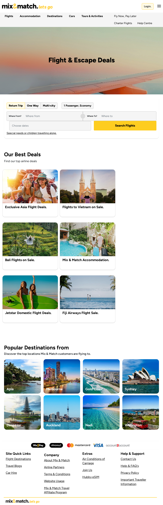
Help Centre (144, 23)
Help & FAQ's (130, 466)
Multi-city (49, 105)
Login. (147, 6)
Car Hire (11, 473)
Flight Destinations (18, 459)
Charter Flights (123, 23)
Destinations (54, 16)
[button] (158, 6)
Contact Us (128, 459)
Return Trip (16, 105)
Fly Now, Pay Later (125, 16)
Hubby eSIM (90, 477)
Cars (71, 16)
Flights (8, 16)
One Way (33, 105)
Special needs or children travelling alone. (32, 133)
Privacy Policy (130, 473)
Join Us (87, 470)
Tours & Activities (91, 16)
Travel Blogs (14, 466)
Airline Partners (54, 467)
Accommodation (29, 16)
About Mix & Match (57, 460)
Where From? (15, 116)
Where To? (92, 116)
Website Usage (54, 481)
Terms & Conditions (57, 474)
